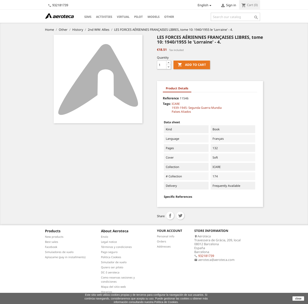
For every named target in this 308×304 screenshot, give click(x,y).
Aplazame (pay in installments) (65, 257)
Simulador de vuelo (113, 262)
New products (54, 237)
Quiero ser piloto (112, 267)
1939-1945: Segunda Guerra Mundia (197, 108)
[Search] (235, 17)
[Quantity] (161, 65)
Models (154, 17)
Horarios (106, 292)
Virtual (123, 17)
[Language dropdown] (205, 5)
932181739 (60, 5)
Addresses (164, 246)
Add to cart (192, 64)
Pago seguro (109, 252)
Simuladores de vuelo (59, 252)
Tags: (167, 104)
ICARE (176, 104)
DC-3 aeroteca (110, 272)
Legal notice (109, 242)
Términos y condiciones (116, 247)
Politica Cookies (111, 257)
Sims (87, 17)
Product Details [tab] (177, 88)
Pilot (138, 17)
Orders (161, 241)
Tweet (180, 216)
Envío (104, 237)
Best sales (51, 242)
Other (169, 17)
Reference (171, 98)
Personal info (165, 236)
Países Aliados (181, 111)
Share (170, 216)
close (298, 298)
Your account (169, 231)
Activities (104, 17)
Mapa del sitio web (113, 287)
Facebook (51, 247)
